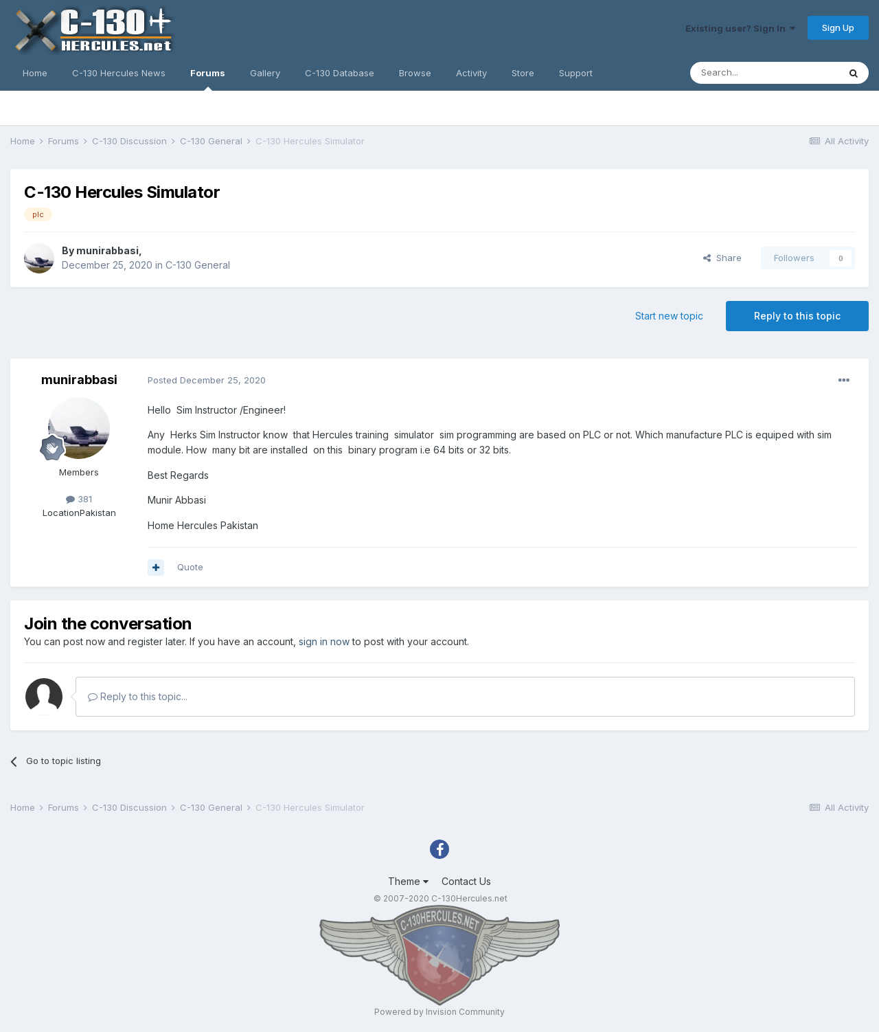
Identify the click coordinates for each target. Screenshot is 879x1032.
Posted (207, 379)
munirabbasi (107, 250)
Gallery (265, 72)
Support (576, 72)
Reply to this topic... (137, 696)
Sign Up (838, 27)
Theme (408, 881)
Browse (415, 72)
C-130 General (197, 265)
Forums (207, 79)
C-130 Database (339, 72)
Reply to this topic (797, 316)
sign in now (324, 641)
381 (79, 498)
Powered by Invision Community (439, 1012)
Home (35, 72)
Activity (471, 72)
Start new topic (669, 316)
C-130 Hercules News (118, 72)
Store (523, 72)
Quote (190, 566)
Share (722, 257)
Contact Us (466, 881)
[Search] (764, 73)
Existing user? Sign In (740, 28)
